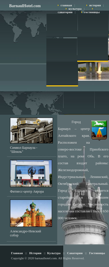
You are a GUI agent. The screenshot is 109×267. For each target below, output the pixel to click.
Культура (54, 253)
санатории (65, 12)
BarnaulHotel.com (25, 6)
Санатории (74, 253)
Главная (17, 253)
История (35, 253)
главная (66, 5)
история (95, 5)
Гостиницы (96, 253)
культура (75, 8)
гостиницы (92, 12)
